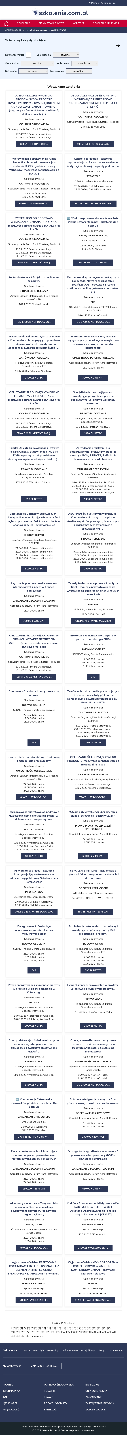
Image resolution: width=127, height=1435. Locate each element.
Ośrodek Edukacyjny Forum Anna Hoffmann (93, 362)
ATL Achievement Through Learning (93, 893)
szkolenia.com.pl (63, 13)
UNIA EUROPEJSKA (96, 1391)
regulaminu (71, 1426)
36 (73, 1332)
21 (99, 1328)
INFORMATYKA (34, 892)
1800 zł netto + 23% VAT (93, 262)
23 (109, 1328)
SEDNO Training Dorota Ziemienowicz (93, 654)
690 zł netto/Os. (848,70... (93, 144)
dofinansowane (70, 1350)
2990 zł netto (93, 568)
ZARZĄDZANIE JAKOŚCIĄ (93, 235)
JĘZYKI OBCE (10, 1403)
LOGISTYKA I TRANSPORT (93, 888)
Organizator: (12, 63)
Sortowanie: (57, 71)
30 (43, 1332)
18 (83, 1328)
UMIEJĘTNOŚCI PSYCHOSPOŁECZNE (93, 357)
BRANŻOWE (92, 1384)
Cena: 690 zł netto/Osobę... (34, 262)
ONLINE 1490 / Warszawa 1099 (34, 911)
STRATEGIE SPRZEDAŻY (34, 291)
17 (78, 1328)
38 (83, 1332)
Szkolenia (23, 23)
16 (73, 1328)
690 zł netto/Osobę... (34, 144)
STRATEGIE (93, 176)
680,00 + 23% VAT (93, 856)
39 (88, 1332)
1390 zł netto (93, 499)
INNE (5, 1397)
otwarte (25, 1350)
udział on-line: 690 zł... (34, 203)
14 (63, 1328)
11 (48, 1328)
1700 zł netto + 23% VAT (34, 1136)
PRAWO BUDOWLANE (93, 413)
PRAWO (34, 1002)
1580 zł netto (34, 1084)
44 (113, 1332)
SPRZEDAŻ (50, 1409)
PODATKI (93, 1283)
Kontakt (78, 23)
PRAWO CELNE (93, 998)
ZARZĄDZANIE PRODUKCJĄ (34, 1117)
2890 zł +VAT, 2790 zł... (34, 1300)
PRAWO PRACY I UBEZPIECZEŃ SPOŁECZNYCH (93, 827)
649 (34, 970)
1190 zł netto (93, 742)
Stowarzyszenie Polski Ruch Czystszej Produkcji (34, 129)
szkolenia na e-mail (106, 23)
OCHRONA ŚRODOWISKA (34, 124)
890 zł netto (93, 970)
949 (93, 676)
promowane (115, 1350)
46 (17, 1336)
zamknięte (38, 1350)
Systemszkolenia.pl (93, 1229)
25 (17, 1332)
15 (68, 1328)
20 (94, 1328)
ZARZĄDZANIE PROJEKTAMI (93, 469)
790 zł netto (34, 499)
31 (48, 1332)
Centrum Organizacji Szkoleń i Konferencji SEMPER (93, 476)
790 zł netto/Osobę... (93, 797)
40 (93, 1332)
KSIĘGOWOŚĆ (11, 1409)
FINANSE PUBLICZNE (93, 538)
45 (12, 1336)
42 (103, 1332)
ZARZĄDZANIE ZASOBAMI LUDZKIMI (34, 600)
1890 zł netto (93, 433)
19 (89, 1328)
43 (108, 1332)
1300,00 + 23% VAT (33, 1188)
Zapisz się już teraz (44, 1366)
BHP (93, 302)
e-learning (53, 1350)
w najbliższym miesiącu (93, 1350)
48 (27, 1336)
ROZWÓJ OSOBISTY (93, 649)
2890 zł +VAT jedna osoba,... (93, 1300)
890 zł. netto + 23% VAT (93, 911)
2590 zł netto (34, 377)
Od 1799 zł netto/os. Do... (34, 322)
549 (34, 742)
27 (27, 1332)
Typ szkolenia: (43, 54)
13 (58, 1328)
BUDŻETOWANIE (34, 829)
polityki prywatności (95, 1426)
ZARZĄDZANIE (34, 1224)
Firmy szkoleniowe (51, 23)
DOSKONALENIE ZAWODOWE (93, 1113)
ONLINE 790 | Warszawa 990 (93, 621)
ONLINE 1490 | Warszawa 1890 (93, 203)
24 (12, 1332)
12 (53, 1328)
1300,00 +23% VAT (93, 1136)
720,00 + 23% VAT (93, 377)
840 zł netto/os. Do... (34, 797)
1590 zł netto (93, 1025)
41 (98, 1332)
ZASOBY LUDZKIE (95, 1409)
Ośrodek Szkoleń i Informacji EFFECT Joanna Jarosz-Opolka (34, 297)
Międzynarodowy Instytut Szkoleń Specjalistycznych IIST (34, 364)
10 (43, 1328)
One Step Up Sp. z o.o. (93, 240)
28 (32, 1332)
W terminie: (63, 63)
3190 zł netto (34, 568)
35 (68, 1332)
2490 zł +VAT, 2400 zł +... (93, 1247)
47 (22, 1336)
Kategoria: (11, 71)
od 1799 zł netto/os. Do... (93, 322)
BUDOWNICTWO (34, 535)
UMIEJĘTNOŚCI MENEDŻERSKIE (34, 770)
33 (58, 1332)
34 (63, 1332)
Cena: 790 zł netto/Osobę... (34, 433)
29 (38, 1332)
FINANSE (93, 604)
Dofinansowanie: (14, 54)
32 (53, 1332)
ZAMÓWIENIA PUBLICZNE (34, 357)
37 (78, 1332)
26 (22, 1332)
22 (104, 1328)
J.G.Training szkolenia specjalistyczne (93, 181)
